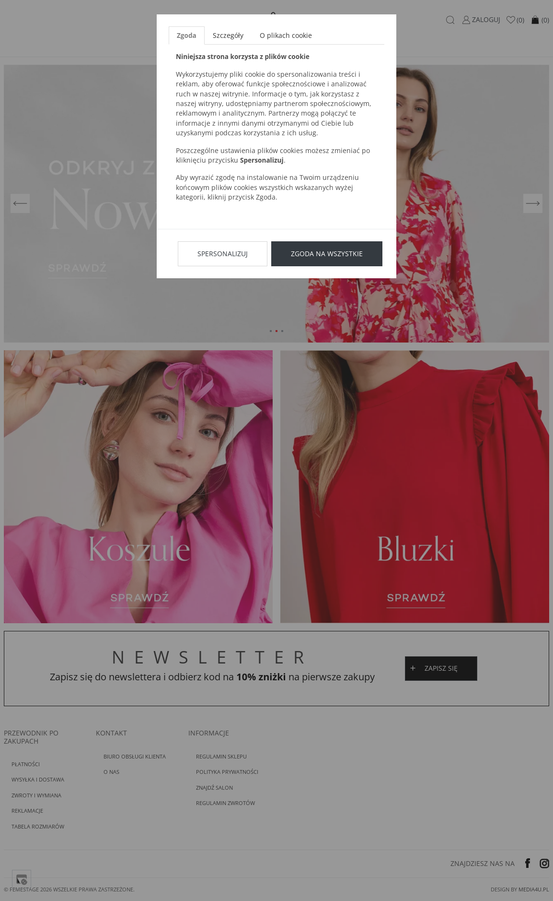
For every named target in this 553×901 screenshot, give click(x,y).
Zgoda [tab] (186, 35)
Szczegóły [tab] (228, 35)
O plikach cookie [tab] (286, 35)
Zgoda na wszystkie (327, 253)
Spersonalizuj (222, 253)
